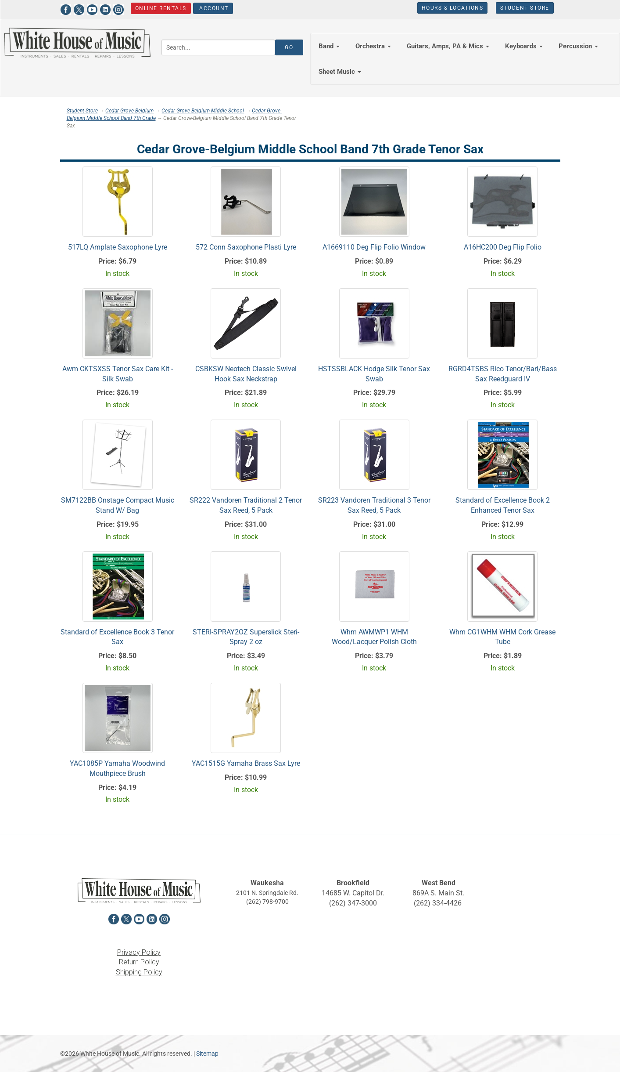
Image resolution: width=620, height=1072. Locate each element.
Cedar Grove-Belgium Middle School (202, 111)
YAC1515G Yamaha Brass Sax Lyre (246, 763)
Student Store (524, 8)
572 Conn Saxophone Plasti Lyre (246, 247)
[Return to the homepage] (77, 43)
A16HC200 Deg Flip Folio (502, 247)
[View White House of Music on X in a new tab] (79, 8)
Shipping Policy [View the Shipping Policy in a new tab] (139, 972)
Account (212, 8)
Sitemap (207, 1053)
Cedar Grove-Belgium (129, 111)
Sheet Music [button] (340, 72)
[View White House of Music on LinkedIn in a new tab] (105, 8)
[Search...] (218, 47)
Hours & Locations (453, 8)
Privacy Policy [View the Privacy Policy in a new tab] (139, 952)
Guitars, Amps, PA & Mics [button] (448, 46)
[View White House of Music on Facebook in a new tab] (66, 8)
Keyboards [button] (524, 46)
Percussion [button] (578, 46)
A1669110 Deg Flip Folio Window (374, 247)
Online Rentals (160, 8)
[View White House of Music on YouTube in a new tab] (92, 8)
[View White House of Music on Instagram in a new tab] (118, 8)
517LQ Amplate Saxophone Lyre (117, 247)
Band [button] (329, 46)
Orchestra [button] (373, 46)
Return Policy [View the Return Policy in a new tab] (139, 962)
